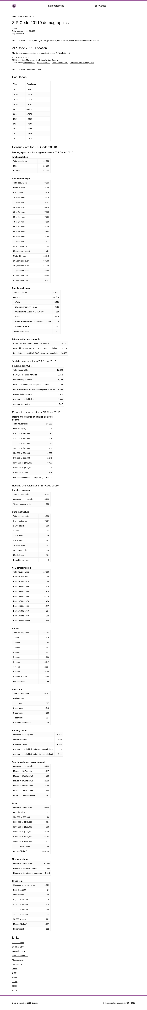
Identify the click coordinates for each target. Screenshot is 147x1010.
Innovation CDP (43, 63)
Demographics (56, 5)
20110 (15, 990)
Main (14, 16)
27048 (15, 977)
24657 (15, 973)
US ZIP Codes (18, 942)
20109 (15, 986)
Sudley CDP (88, 63)
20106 (15, 981)
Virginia (26, 57)
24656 (15, 968)
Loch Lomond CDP (60, 63)
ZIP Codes (100, 5)
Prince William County (48, 60)
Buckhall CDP (29, 63)
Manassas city (32, 60)
